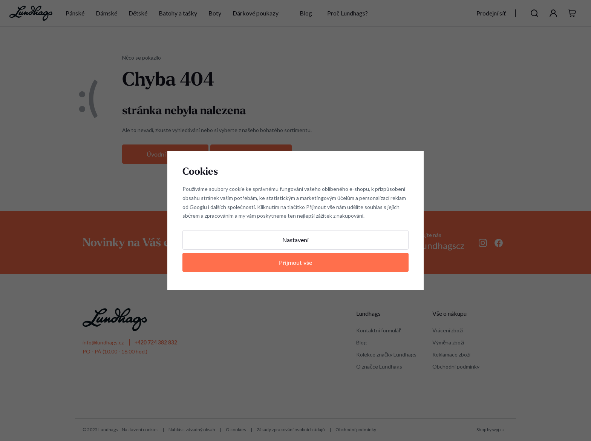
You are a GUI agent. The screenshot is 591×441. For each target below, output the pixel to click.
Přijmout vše (295, 262)
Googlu (198, 207)
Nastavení (295, 240)
